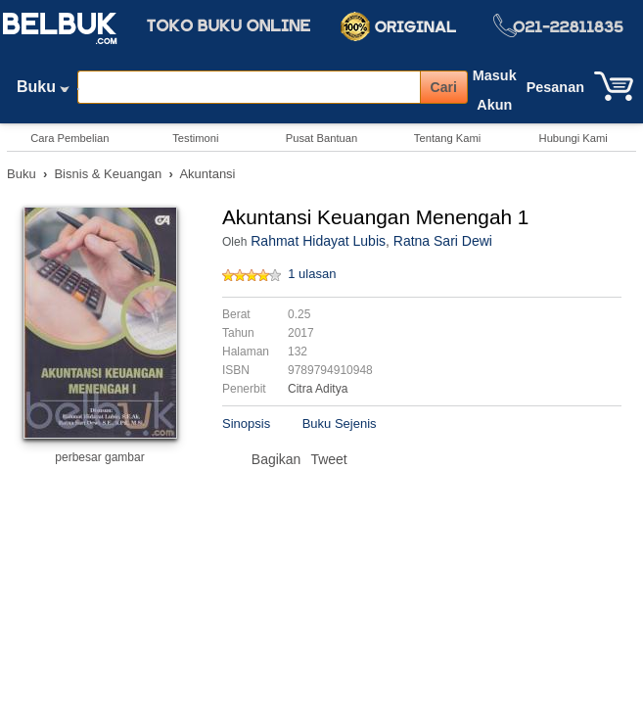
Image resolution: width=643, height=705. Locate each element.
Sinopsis (246, 423)
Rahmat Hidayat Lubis (318, 241)
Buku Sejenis (339, 423)
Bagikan (276, 459)
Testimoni (195, 138)
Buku (43, 91)
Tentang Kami (447, 138)
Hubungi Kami (573, 138)
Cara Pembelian (69, 138)
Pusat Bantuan (321, 138)
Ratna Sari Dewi (442, 241)
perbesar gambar (99, 457)
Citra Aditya (317, 389)
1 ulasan (312, 273)
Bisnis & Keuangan (107, 173)
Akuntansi (207, 173)
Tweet (328, 459)
